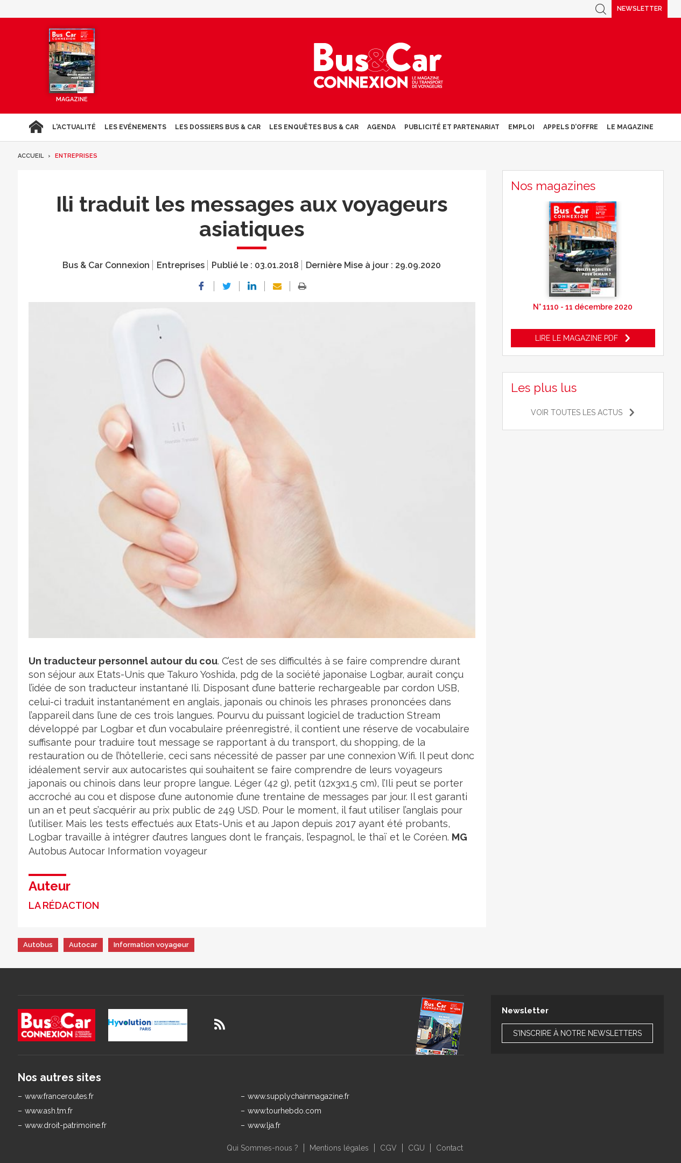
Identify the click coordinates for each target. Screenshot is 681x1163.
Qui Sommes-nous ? (262, 1148)
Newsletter (639, 8)
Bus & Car (378, 65)
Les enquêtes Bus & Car (314, 127)
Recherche (601, 9)
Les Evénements (135, 127)
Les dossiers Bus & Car (218, 127)
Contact (449, 1148)
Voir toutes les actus (576, 412)
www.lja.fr (264, 1125)
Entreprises (76, 155)
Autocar (83, 945)
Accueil (36, 127)
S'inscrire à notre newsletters (577, 1033)
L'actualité (74, 127)
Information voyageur (151, 945)
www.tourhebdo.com (284, 1110)
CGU (416, 1148)
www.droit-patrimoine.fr (66, 1125)
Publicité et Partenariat (452, 127)
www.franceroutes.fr (59, 1096)
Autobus (38, 945)
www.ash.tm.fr (49, 1110)
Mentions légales (339, 1148)
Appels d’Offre (570, 127)
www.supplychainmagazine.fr (298, 1096)
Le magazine (630, 127)
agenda (381, 127)
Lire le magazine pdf (576, 338)
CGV (388, 1148)
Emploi (521, 127)
